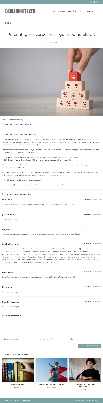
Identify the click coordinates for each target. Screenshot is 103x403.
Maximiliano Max (10, 244)
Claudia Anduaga (10, 302)
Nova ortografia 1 (18, 384)
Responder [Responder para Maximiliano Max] (97, 244)
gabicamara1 (8, 214)
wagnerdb (7, 229)
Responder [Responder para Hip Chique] (97, 272)
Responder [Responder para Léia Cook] (97, 199)
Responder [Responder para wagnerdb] (97, 229)
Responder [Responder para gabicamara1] (97, 214)
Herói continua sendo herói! (51, 384)
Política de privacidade (81, 400)
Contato (95, 400)
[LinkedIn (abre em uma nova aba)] (93, 2)
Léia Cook (7, 200)
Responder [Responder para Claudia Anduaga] (97, 301)
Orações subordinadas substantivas (85, 385)
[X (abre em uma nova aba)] (90, 2)
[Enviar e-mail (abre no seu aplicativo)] (96, 2)
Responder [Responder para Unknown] (97, 286)
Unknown (7, 287)
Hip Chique (7, 272)
